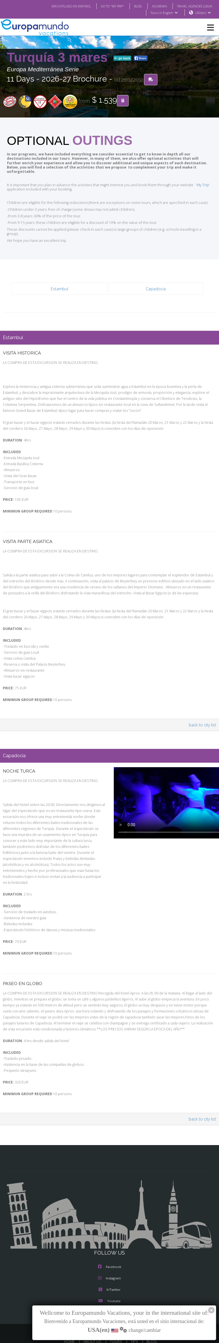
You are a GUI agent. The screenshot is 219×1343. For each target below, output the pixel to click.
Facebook (110, 1252)
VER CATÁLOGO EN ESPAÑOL (59, 6)
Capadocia (155, 280)
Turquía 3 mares (59, 57)
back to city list (203, 716)
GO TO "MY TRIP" (105, 6)
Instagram (109, 1264)
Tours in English (164, 13)
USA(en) (203, 13)
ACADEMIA (154, 6)
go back (122, 58)
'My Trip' (194, 181)
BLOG (132, 6)
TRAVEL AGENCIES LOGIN (192, 6)
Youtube (109, 1287)
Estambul (59, 280)
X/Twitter (109, 1275)
